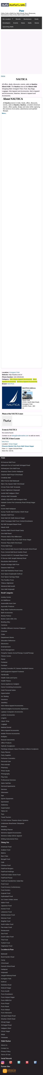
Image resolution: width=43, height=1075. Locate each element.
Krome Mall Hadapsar (8, 509)
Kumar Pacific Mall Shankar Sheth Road (14, 512)
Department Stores (7, 637)
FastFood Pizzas (6, 878)
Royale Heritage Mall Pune (10, 564)
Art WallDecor (5, 600)
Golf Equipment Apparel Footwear (12, 671)
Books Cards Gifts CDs (9, 619)
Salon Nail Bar (6, 783)
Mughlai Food (5, 921)
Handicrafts (5, 674)
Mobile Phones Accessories (10, 733)
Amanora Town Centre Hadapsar (12, 471)
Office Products (6, 743)
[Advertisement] (21, 51)
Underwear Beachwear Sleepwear (12, 823)
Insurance (4, 699)
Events (15, 23)
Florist (3, 659)
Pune (21, 10)
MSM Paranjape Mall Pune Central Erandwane (17, 521)
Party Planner (5, 752)
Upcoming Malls (8, 27)
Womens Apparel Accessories (27, 381)
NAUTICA (10, 384)
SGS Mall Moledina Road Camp (12, 570)
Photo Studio (5, 771)
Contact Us (5, 1048)
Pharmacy (4, 767)
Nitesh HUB (26, 390)
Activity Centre (6, 597)
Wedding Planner (7, 829)
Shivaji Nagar (5, 1022)
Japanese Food (6, 906)
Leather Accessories (8, 715)
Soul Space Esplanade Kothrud (11, 574)
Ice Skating (5, 696)
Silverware (4, 792)
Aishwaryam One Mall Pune (10, 468)
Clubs (3, 634)
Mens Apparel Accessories (10, 730)
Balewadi (4, 954)
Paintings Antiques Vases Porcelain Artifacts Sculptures (19, 749)
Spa (2, 795)
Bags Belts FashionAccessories (11, 609)
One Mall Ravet (6, 533)
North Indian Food (7, 924)
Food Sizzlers (5, 890)
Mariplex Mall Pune (7, 515)
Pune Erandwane (7, 994)
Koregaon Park (14, 372)
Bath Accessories (7, 612)
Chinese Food (5, 865)
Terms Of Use (5, 1054)
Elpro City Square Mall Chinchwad (12, 484)
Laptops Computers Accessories (12, 712)
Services (4, 789)
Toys (2, 814)
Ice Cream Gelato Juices (9, 899)
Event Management (7, 650)
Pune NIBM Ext (6, 1000)
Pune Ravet (5, 1006)
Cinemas (4, 631)
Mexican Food (6, 918)
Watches (4, 826)
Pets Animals (5, 764)
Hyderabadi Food (7, 896)
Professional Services (8, 780)
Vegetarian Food (6, 946)
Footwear (4, 662)
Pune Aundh (5, 991)
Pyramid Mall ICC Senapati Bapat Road (14, 555)
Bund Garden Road (7, 957)
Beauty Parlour (6, 616)
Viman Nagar (13, 444)
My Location (7, 19)
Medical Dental (6, 727)
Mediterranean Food (8, 915)
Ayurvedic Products (7, 606)
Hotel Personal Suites (8, 690)
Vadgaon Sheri (6, 1028)
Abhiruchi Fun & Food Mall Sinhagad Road (15, 465)
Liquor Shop (5, 721)
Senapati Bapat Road (8, 1016)
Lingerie (3, 718)
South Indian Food (7, 937)
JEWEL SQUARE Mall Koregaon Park (14, 499)
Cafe (2, 862)
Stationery (4, 805)
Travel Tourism (6, 817)
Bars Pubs (4, 856)
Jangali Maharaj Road (8, 975)
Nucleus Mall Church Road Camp (12, 530)
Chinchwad (5, 963)
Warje (3, 1034)
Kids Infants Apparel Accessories (21, 379)
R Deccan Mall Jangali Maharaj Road (13, 558)
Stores (37, 23)
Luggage (4, 724)
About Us (4, 1045)
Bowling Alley (5, 622)
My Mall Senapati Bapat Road (11, 524)
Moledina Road (6, 985)
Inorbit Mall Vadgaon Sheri (10, 493)
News (23, 23)
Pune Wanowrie (6, 1013)
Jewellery (4, 702)
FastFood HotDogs (7, 871)
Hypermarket (5, 693)
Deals (36, 19)
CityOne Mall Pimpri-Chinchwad (12, 474)
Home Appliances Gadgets (10, 684)
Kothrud (3, 982)
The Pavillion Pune (7, 580)
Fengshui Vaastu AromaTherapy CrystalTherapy (17, 653)
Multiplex (4, 736)
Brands (18, 19)
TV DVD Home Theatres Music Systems (14, 820)
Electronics (4, 643)
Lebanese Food (6, 912)
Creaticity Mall (6, 478)
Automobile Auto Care (8, 603)
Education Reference (8, 640)
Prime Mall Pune (6, 546)
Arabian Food (5, 850)
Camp (3, 960)
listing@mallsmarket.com (20, 435)
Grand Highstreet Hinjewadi (10, 490)
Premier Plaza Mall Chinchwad (11, 543)
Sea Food (4, 933)
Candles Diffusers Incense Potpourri (13, 628)
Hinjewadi (4, 972)
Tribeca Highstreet (7, 583)
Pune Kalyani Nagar (8, 997)
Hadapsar (4, 969)
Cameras (4, 625)
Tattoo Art (4, 811)
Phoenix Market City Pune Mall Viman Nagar (18, 446)
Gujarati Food (5, 893)
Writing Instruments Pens (9, 839)
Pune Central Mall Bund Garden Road (14, 552)
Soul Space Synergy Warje (10, 577)
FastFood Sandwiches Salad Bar (12, 881)
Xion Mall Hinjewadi (7, 589)
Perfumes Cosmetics (8, 758)
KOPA (3, 505)
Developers (6, 23)
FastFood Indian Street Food (10, 875)
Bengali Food (5, 859)
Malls (29, 23)
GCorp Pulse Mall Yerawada (10, 487)
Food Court (5, 884)
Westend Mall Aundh (8, 586)
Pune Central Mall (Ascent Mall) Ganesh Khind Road (19, 549)
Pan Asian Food (6, 927)
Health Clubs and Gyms (9, 678)
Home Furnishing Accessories (11, 687)
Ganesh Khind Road (8, 966)
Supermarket (5, 808)
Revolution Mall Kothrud (9, 561)
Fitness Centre (6, 656)
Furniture (4, 665)
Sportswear (5, 802)
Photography (5, 774)
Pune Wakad (5, 1009)
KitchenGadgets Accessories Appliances (14, 709)
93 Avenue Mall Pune (8, 462)
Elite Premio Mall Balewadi (10, 481)
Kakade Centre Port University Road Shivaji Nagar (18, 502)
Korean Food (5, 909)
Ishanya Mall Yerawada (9, 496)
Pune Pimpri (5, 1003)
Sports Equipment (7, 798)
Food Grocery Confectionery (10, 887)
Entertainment (5, 647)
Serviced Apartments (8, 786)
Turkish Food (5, 943)
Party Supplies (6, 755)
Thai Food (4, 940)
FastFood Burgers (7, 868)
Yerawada (4, 1037)
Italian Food (5, 902)
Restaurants (5, 930)
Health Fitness (6, 681)
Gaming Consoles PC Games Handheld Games (17, 668)
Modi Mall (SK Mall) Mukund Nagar (13, 518)
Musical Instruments (8, 740)
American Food (6, 847)
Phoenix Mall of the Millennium (11, 536)
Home (3, 76)
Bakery (3, 853)
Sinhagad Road (6, 1025)
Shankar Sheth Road (8, 1019)
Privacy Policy (5, 1051)
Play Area (4, 777)
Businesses (27, 19)
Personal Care (6, 761)
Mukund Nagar (6, 988)
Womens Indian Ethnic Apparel (11, 836)
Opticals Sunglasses (8, 746)
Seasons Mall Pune (7, 567)
